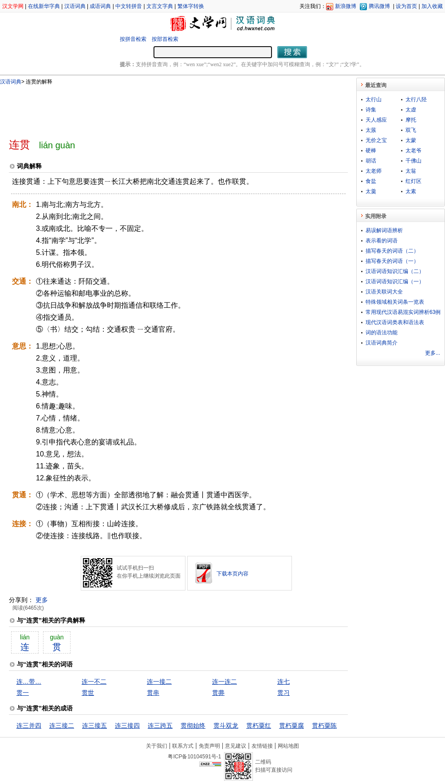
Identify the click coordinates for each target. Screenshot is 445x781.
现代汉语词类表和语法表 (395, 322)
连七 (283, 681)
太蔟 (371, 130)
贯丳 (218, 692)
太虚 (411, 110)
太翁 (411, 171)
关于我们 (156, 746)
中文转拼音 (128, 6)
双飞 (411, 130)
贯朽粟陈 (324, 725)
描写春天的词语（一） (392, 261)
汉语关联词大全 (384, 292)
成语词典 (100, 6)
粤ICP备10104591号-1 (194, 756)
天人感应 (376, 120)
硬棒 (371, 150)
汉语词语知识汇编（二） (395, 271)
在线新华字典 (44, 6)
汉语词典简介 (382, 343)
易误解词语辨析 (384, 230)
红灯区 (413, 181)
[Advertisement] (163, 108)
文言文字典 (159, 6)
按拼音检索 (133, 39)
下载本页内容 (232, 574)
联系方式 (182, 746)
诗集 (371, 110)
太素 (411, 191)
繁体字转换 (190, 6)
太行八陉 (416, 99)
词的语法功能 (382, 332)
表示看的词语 (382, 241)
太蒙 (411, 140)
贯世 (88, 692)
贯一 (22, 692)
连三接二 (61, 725)
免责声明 (209, 746)
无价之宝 (376, 140)
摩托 (411, 120)
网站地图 (288, 746)
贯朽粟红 (258, 725)
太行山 (374, 99)
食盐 (371, 181)
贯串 (153, 692)
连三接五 (94, 725)
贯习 (283, 692)
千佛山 (413, 161)
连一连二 (224, 681)
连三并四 (28, 725)
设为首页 (406, 6)
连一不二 (94, 681)
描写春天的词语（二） (392, 251)
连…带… (28, 681)
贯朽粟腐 (291, 725)
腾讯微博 (379, 6)
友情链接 (262, 746)
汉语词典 (75, 6)
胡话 (371, 161)
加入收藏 (432, 6)
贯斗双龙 (225, 725)
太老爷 (413, 150)
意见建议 (235, 746)
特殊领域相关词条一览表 (395, 302)
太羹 (371, 191)
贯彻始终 (193, 725)
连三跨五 (160, 725)
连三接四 (127, 725)
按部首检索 (165, 39)
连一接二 (159, 681)
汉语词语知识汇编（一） (395, 281)
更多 (41, 599)
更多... (432, 353)
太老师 (374, 171)
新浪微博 (345, 6)
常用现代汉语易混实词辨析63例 (403, 312)
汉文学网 (13, 6)
